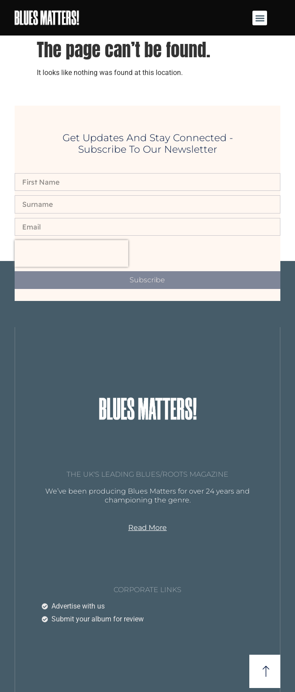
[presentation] (71, 253)
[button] (259, 18)
